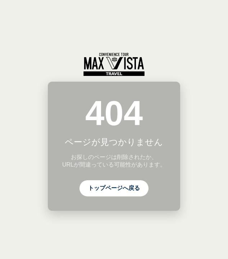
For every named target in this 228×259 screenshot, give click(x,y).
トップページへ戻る (114, 188)
